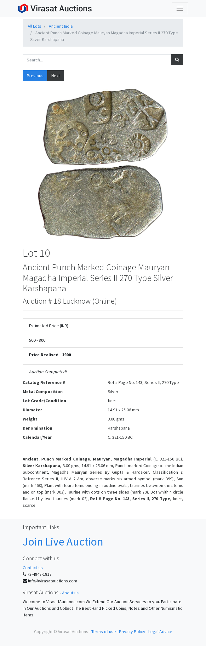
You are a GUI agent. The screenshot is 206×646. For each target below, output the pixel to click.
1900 (66, 354)
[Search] (177, 59)
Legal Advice (160, 631)
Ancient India (61, 26)
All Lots (34, 26)
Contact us (33, 567)
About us (70, 593)
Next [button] (55, 75)
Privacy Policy (132, 631)
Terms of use (103, 631)
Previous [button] (35, 75)
